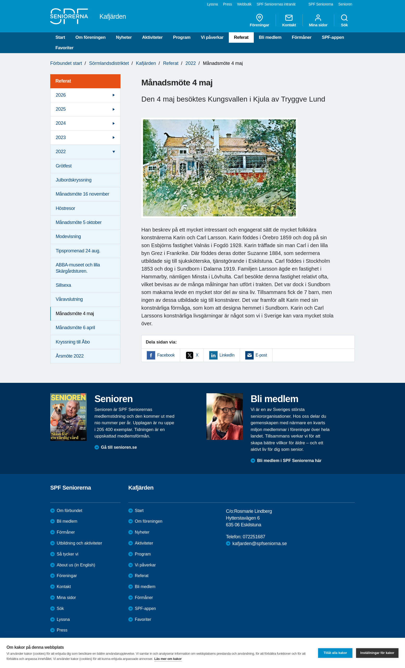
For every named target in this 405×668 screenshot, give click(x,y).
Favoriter (64, 47)
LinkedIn (226, 355)
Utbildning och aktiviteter (79, 543)
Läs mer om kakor (168, 659)
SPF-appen (333, 37)
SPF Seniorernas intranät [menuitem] (276, 4)
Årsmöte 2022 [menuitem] (70, 356)
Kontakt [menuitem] (289, 20)
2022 (190, 63)
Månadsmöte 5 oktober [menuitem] (79, 222)
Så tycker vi (67, 554)
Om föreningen (90, 37)
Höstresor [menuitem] (65, 208)
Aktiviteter (152, 37)
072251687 (254, 536)
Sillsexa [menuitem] (63, 285)
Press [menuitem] (227, 4)
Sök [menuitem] (344, 20)
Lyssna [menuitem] (212, 4)
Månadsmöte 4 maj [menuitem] (75, 313)
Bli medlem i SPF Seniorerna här (289, 460)
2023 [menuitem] (61, 137)
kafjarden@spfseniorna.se (259, 543)
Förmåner (301, 37)
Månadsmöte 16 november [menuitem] (82, 194)
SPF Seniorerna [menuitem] (320, 4)
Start (60, 37)
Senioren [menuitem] (345, 4)
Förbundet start (66, 63)
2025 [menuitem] (61, 109)
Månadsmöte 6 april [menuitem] (75, 327)
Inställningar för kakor (377, 653)
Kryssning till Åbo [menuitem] (73, 342)
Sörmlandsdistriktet (109, 63)
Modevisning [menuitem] (68, 236)
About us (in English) (76, 565)
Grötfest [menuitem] (64, 165)
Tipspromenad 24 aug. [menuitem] (78, 250)
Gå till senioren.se (119, 447)
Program (182, 37)
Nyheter (124, 37)
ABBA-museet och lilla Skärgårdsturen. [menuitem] (78, 267)
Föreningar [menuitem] (259, 20)
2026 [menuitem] (61, 95)
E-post (261, 355)
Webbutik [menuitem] (244, 4)
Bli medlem (270, 37)
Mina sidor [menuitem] (318, 20)
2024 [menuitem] (61, 123)
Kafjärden (146, 63)
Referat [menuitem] (63, 81)
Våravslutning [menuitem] (69, 299)
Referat (241, 37)
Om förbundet (69, 510)
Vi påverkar (212, 37)
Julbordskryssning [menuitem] (73, 180)
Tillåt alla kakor (335, 653)
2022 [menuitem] (61, 151)
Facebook (166, 355)
